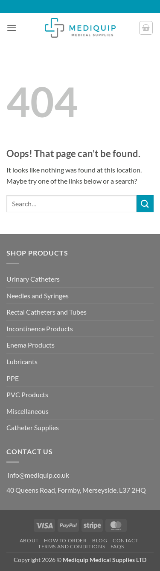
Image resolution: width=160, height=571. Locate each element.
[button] (11, 27)
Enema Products (30, 345)
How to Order (65, 540)
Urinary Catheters (33, 279)
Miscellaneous (27, 411)
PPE (12, 378)
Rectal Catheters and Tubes (46, 312)
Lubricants (22, 361)
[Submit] (145, 203)
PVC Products (27, 394)
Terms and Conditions (71, 546)
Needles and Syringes (37, 295)
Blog (99, 540)
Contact (125, 540)
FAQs (117, 546)
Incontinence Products (39, 328)
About (29, 540)
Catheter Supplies (32, 427)
